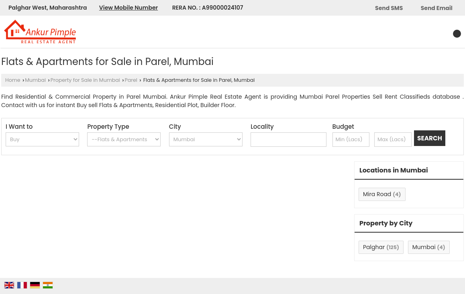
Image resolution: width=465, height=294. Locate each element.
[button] (128, 8)
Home (12, 80)
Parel (130, 80)
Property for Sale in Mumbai (85, 80)
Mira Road (377, 194)
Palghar (374, 247)
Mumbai (35, 80)
